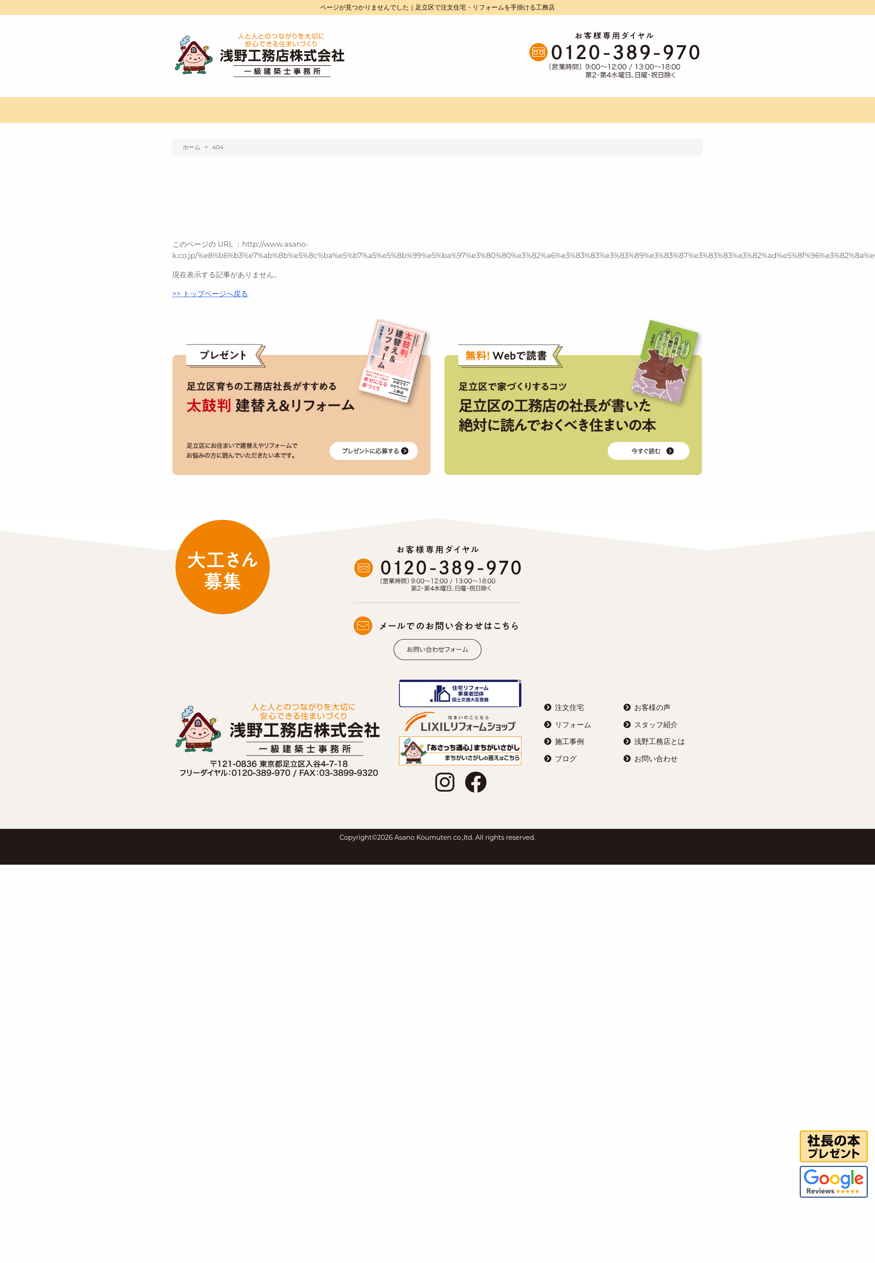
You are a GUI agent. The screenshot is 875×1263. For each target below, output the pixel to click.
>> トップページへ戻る (210, 293)
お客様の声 (652, 707)
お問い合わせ (656, 758)
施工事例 (569, 741)
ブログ (566, 758)
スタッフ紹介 (656, 724)
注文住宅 (569, 707)
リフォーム (573, 724)
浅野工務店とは (659, 741)
